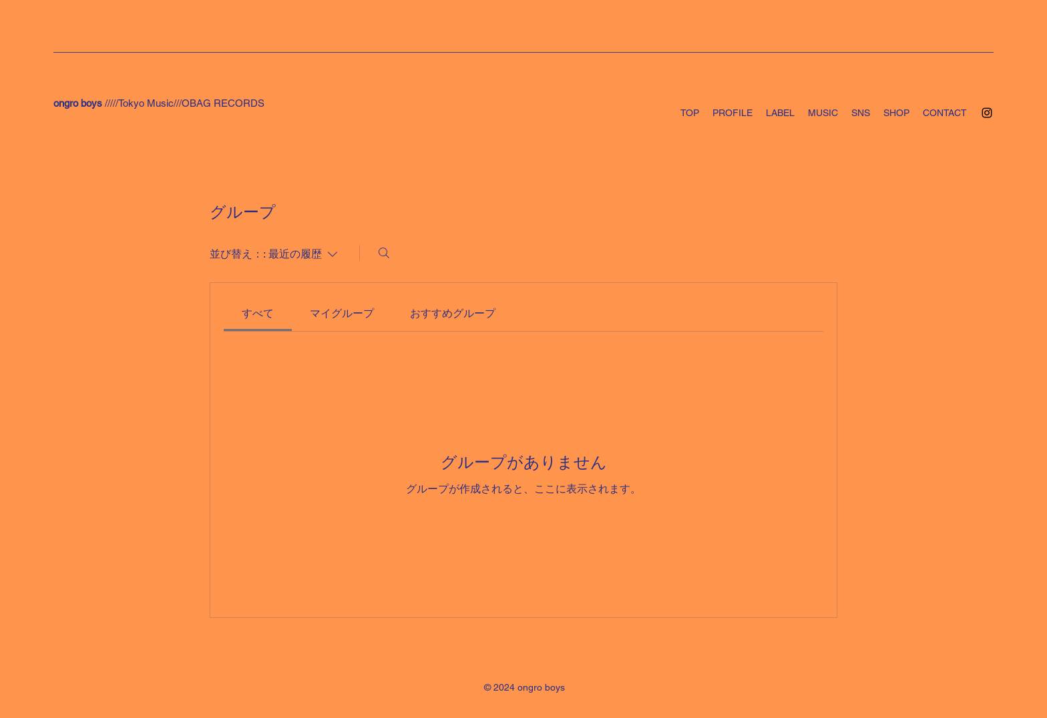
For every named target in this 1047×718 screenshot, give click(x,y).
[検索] (384, 253)
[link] (258, 313)
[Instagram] (987, 112)
